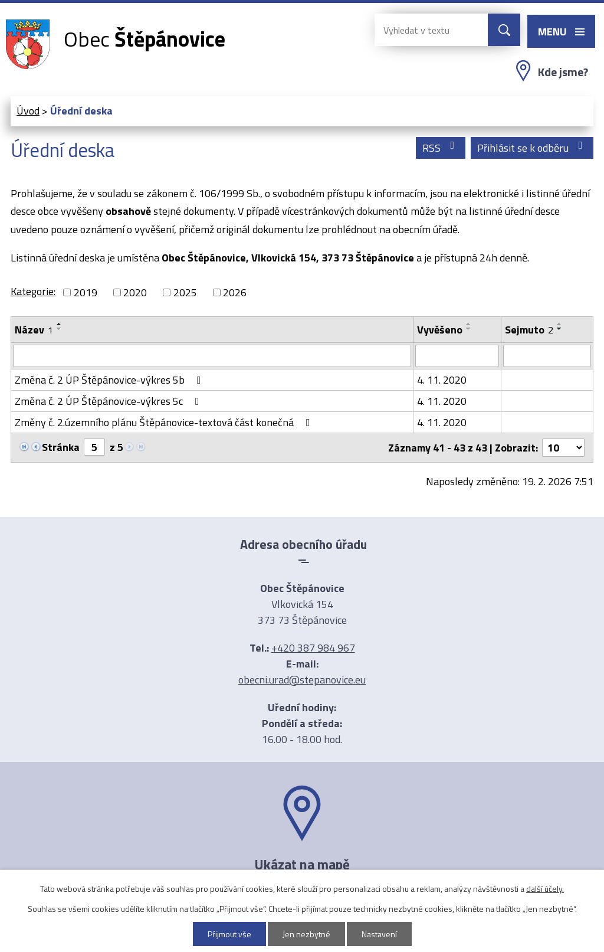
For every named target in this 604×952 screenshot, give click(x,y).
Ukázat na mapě (302, 864)
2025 (185, 292)
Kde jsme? (563, 72)
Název (34, 330)
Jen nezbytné (306, 934)
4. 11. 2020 (442, 380)
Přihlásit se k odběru (532, 148)
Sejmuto (529, 330)
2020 (135, 292)
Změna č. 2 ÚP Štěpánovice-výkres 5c (109, 401)
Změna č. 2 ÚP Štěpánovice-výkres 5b (110, 380)
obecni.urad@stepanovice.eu (302, 680)
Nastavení (379, 934)
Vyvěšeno (439, 330)
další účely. (545, 888)
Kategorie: (33, 291)
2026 (235, 292)
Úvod (28, 111)
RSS (440, 148)
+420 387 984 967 (313, 648)
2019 (85, 292)
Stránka (61, 447)
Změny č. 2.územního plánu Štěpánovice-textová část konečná (165, 422)
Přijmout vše (229, 934)
